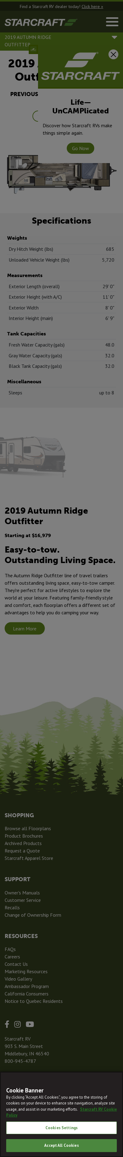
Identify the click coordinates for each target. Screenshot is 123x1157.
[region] (61, 1114)
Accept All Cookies (61, 1145)
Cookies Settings (61, 1127)
